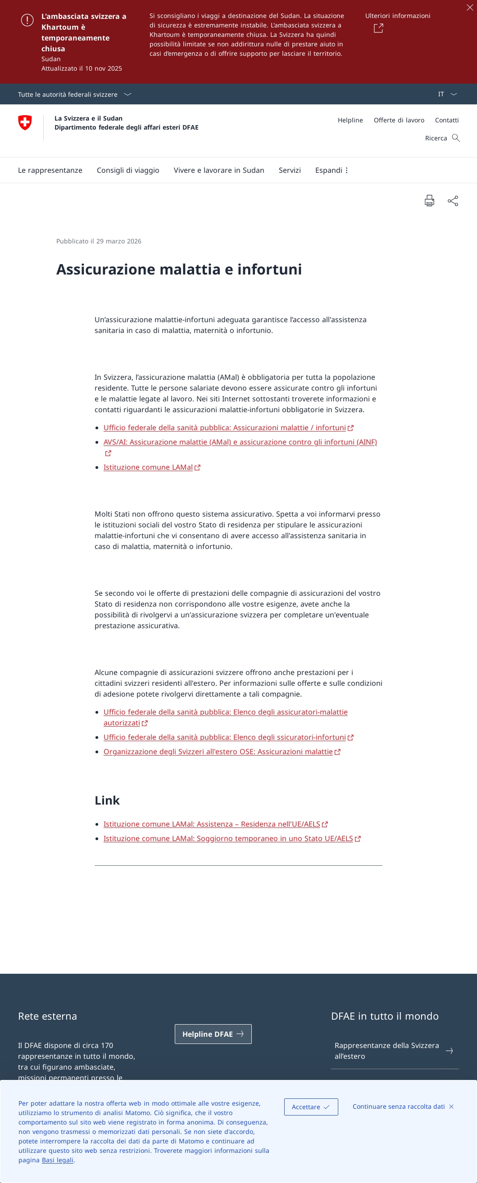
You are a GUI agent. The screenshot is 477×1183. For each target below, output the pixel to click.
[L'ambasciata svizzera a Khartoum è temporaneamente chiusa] (238, 42)
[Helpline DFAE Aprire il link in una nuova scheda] (213, 1034)
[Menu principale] (231, 170)
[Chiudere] (470, 7)
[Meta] (398, 120)
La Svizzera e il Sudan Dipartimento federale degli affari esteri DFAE (127, 122)
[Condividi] (452, 200)
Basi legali (57, 1160)
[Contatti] (447, 120)
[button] (50, 170)
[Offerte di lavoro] (399, 120)
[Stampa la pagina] (429, 200)
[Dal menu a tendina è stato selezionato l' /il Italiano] (445, 94)
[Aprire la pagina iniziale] (108, 130)
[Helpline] (350, 120)
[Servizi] (290, 170)
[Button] (377, 28)
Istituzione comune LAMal (148, 467)
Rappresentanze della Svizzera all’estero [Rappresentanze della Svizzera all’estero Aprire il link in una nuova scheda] (394, 1050)
